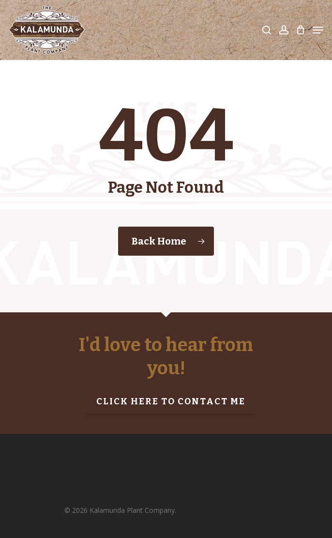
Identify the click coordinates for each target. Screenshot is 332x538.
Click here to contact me (170, 401)
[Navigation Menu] (318, 30)
